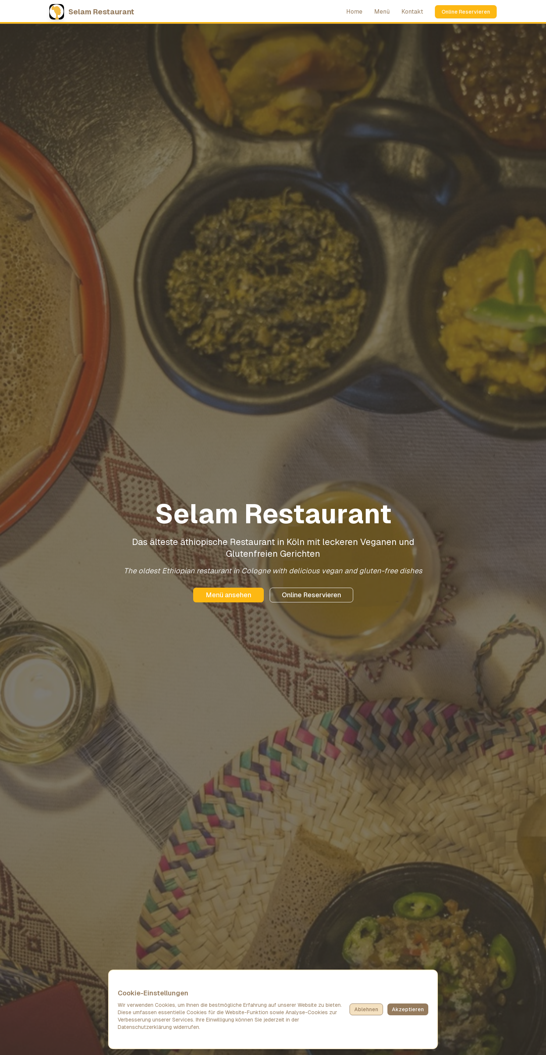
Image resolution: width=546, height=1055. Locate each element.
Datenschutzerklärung (145, 1027)
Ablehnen (366, 1009)
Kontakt (412, 11)
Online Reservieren (466, 12)
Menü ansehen (228, 595)
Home (354, 11)
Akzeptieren (408, 1009)
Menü (382, 11)
